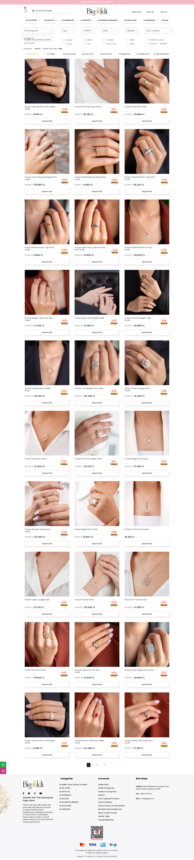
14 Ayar (69, 44)
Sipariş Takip (103, 816)
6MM (132, 40)
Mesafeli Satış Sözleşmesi (110, 809)
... (100, 765)
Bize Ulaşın (142, 778)
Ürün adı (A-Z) (88, 54)
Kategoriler (67, 778)
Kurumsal (103, 778)
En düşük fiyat (124, 54)
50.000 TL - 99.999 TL (159, 44)
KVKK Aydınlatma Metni (108, 798)
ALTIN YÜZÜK (29, 43)
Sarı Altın (110, 40)
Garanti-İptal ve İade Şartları (111, 805)
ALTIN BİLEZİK (64, 809)
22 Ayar (69, 40)
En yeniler (51, 54)
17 (105, 765)
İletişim (101, 795)
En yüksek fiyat (143, 54)
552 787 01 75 (146, 794)
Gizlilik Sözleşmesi (106, 788)
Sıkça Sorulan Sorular (107, 812)
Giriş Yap (150, 12)
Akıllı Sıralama (33, 54)
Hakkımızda (136, 12)
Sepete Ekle (47, 121)
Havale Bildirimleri (106, 819)
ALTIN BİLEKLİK (65, 795)
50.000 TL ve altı (157, 40)
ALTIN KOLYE (64, 791)
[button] (26, 11)
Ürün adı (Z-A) (106, 54)
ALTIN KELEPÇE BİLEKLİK (69, 802)
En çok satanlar (69, 54)
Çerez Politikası (105, 802)
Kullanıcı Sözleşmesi (107, 791)
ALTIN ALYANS (65, 805)
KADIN (89, 40)
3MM (132, 44)
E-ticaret (88, 856)
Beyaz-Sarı (111, 44)
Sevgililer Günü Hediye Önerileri (73, 784)
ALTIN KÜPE (64, 798)
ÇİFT (89, 44)
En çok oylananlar (161, 54)
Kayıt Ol (164, 12)
